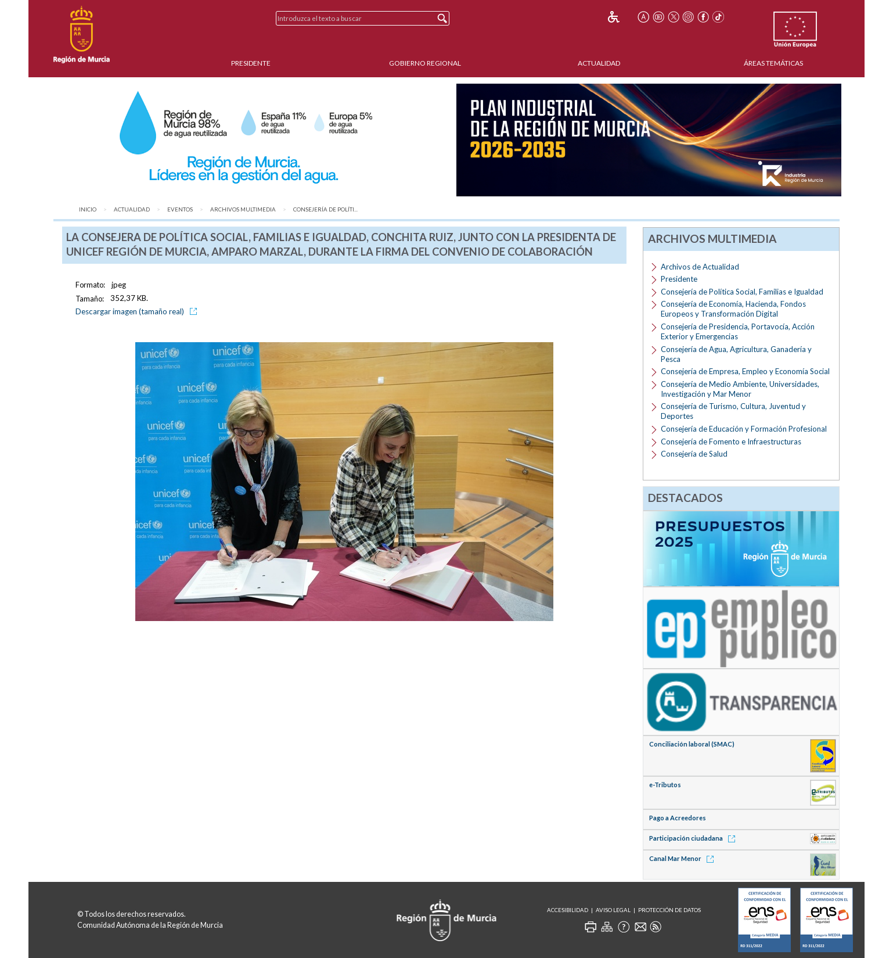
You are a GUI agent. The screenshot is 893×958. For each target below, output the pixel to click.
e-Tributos (665, 784)
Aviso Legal (613, 910)
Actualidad (599, 63)
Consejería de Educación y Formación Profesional (744, 428)
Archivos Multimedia (243, 209)
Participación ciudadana (694, 838)
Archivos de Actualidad (700, 266)
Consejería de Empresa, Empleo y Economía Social (745, 371)
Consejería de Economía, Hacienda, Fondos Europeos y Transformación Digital (733, 308)
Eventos (180, 209)
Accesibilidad (567, 910)
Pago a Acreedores (677, 817)
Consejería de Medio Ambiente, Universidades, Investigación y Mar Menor (740, 389)
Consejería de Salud (694, 453)
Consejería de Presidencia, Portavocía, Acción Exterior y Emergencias (738, 331)
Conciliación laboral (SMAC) (691, 744)
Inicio (87, 209)
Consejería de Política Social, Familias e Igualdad (742, 291)
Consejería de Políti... (325, 209)
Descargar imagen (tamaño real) (138, 311)
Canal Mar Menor (683, 858)
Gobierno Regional (425, 63)
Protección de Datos (669, 910)
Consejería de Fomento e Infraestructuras (731, 441)
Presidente (251, 63)
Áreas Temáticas (773, 63)
